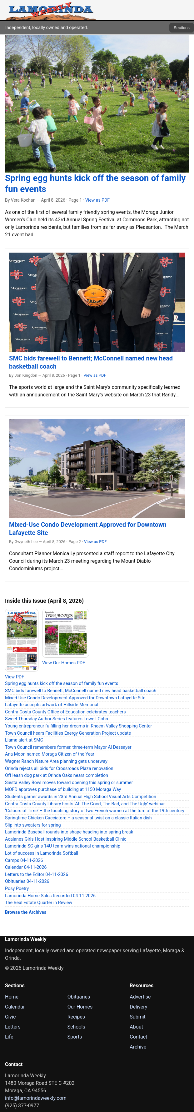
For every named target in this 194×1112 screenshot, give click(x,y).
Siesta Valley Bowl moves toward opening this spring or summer (69, 782)
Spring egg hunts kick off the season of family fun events (61, 683)
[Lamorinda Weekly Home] (51, 10)
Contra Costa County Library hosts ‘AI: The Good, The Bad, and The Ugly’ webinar (85, 804)
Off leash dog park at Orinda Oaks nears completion (56, 775)
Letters (13, 1027)
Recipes (76, 1017)
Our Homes (80, 1007)
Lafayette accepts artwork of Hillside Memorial (51, 704)
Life (9, 1037)
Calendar (15, 1007)
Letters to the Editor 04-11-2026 (36, 874)
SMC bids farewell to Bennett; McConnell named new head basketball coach (80, 690)
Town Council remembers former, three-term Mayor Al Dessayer (68, 747)
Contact (138, 1037)
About (136, 1027)
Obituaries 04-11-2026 (27, 881)
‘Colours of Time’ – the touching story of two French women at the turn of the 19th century (94, 810)
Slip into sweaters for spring (33, 825)
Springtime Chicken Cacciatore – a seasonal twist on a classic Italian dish (78, 818)
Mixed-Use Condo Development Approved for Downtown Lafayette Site (75, 698)
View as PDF (97, 200)
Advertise (140, 997)
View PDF (14, 677)
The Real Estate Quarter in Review (38, 902)
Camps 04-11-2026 (24, 860)
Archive (138, 1047)
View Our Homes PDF (63, 663)
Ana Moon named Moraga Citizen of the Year (49, 754)
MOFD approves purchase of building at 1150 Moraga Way (63, 789)
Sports (74, 1037)
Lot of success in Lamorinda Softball (41, 853)
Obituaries (78, 997)
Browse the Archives (25, 912)
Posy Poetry (17, 888)
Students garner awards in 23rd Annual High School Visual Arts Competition (80, 796)
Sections (182, 27)
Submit (137, 1017)
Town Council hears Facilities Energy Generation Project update (68, 733)
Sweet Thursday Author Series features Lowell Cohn (56, 719)
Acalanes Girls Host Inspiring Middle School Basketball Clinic (65, 839)
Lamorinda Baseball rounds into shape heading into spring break (69, 832)
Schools (76, 1027)
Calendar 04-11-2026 (26, 867)
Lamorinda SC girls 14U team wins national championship (62, 846)
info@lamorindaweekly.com (36, 1098)
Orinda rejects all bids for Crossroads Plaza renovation (59, 768)
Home (11, 997)
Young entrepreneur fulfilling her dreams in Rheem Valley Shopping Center (78, 726)
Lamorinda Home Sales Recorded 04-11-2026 (50, 895)
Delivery (138, 1007)
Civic (10, 1017)
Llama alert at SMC (24, 740)
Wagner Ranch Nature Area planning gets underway (56, 761)
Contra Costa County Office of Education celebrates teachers (65, 712)
